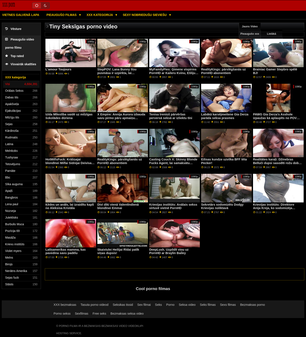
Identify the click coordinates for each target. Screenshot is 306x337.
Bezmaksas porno (252, 304)
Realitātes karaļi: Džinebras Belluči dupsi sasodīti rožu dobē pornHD (276, 163)
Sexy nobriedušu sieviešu (145, 15)
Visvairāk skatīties (20, 64)
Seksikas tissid (123, 304)
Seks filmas (208, 304)
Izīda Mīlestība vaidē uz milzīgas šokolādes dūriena (69, 116)
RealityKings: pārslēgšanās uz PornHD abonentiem (223, 71)
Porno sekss (62, 313)
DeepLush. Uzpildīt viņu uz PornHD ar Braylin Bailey (169, 251)
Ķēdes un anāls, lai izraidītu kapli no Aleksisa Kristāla (69, 206)
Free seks (99, 313)
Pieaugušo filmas (62, 15)
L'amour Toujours (58, 69)
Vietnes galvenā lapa (20, 15)
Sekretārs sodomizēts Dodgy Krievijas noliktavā (222, 206)
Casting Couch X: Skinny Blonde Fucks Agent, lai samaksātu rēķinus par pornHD (173, 163)
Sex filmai (144, 304)
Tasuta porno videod (94, 304)
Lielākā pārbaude (272, 37)
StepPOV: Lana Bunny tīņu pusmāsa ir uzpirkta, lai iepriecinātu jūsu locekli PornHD (121, 73)
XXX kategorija (100, 15)
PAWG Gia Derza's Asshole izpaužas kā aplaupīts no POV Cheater (275, 118)
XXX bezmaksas (65, 304)
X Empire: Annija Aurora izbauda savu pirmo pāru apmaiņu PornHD (121, 118)
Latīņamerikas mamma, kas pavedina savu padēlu (65, 251)
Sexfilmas (81, 313)
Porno (170, 304)
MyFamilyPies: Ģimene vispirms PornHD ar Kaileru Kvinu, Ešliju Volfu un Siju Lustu (172, 73)
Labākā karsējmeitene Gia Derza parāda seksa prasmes (225, 116)
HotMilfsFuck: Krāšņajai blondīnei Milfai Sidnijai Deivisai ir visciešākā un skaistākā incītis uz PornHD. (69, 165)
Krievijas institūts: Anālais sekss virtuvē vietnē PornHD (173, 206)
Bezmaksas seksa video (127, 313)
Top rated (14, 56)
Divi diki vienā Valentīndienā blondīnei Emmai (118, 206)
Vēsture (13, 29)
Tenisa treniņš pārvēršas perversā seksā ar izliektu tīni (170, 116)
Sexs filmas (228, 304)
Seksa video (187, 304)
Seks (158, 304)
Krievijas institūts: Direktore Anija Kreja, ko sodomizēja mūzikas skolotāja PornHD (273, 208)
